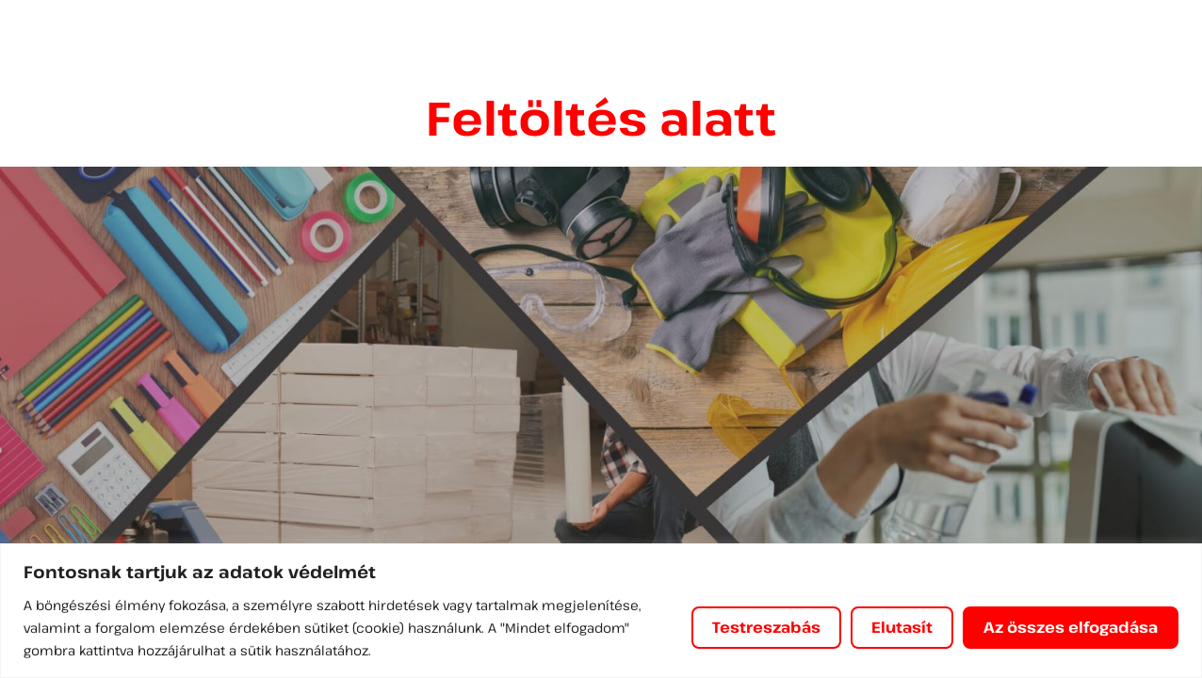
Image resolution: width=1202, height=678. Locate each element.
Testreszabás (766, 627)
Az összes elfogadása (1070, 627)
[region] (601, 610)
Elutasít (902, 627)
